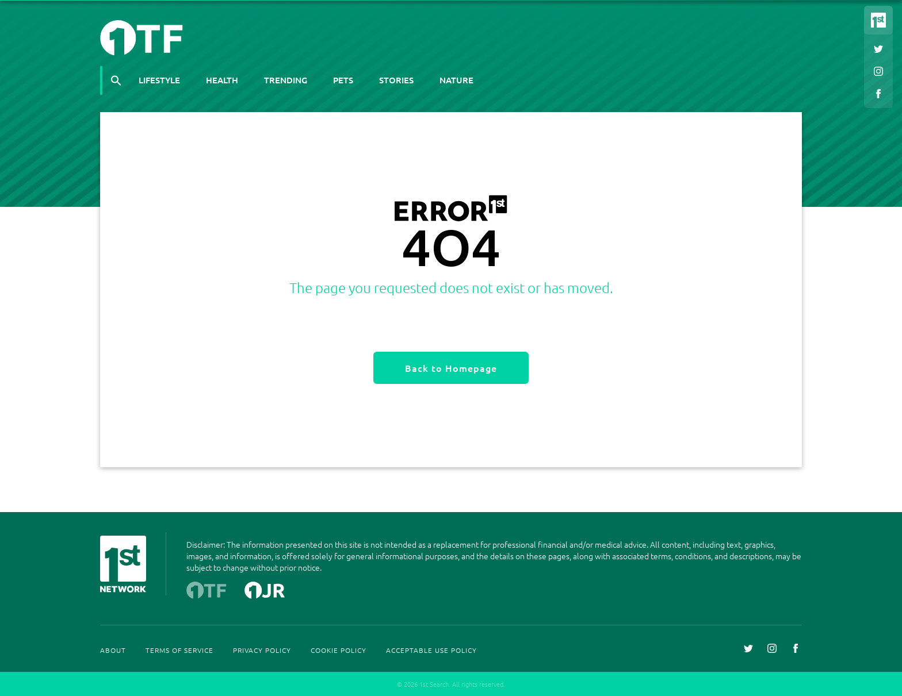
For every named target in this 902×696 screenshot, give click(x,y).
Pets (343, 80)
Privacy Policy (262, 650)
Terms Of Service (179, 650)
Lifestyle (159, 80)
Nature (456, 80)
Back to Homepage (451, 368)
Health (222, 80)
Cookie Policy (338, 650)
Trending (285, 80)
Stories (396, 80)
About (113, 650)
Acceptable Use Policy (431, 650)
